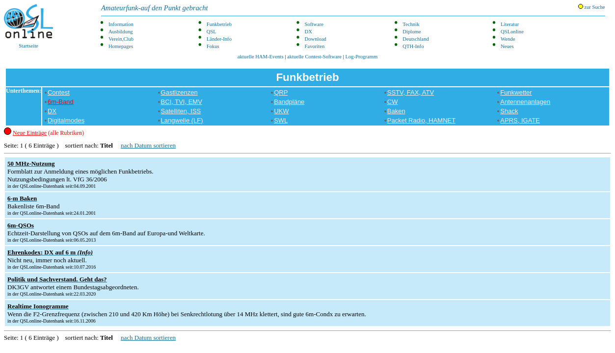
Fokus (213, 46)
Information (121, 24)
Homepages (120, 46)
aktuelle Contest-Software (314, 56)
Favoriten (315, 46)
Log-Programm (362, 56)
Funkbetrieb (219, 24)
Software (314, 24)
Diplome (411, 31)
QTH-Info (413, 46)
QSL (211, 31)
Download (315, 39)
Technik (410, 24)
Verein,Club (121, 39)
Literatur (510, 24)
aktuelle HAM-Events (261, 56)
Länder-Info (219, 39)
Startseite (28, 26)
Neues (507, 46)
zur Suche (591, 7)
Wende (508, 39)
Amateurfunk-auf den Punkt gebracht (154, 8)
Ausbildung (120, 31)
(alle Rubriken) (48, 132)
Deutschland (415, 39)
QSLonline (512, 31)
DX (308, 31)
